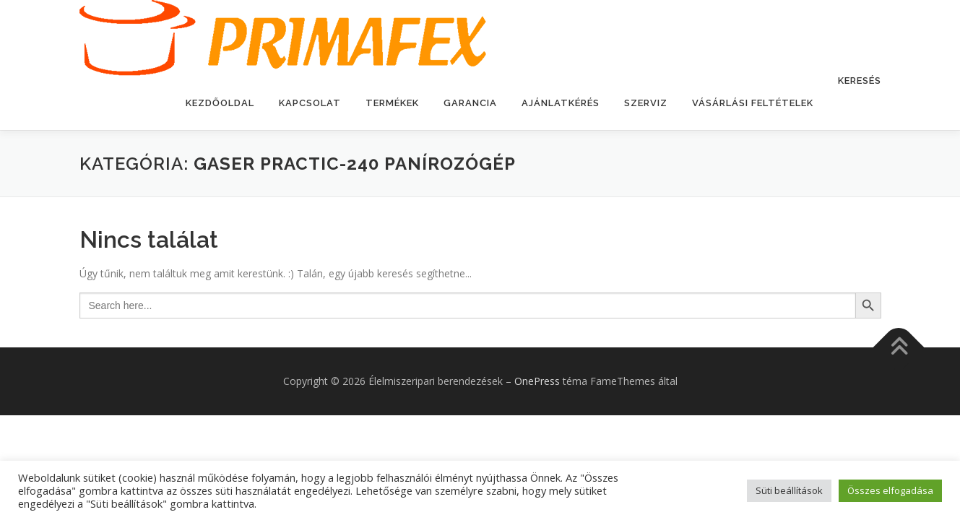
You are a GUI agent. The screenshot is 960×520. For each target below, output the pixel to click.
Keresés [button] (859, 80)
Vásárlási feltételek (752, 103)
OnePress (537, 381)
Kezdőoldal (220, 103)
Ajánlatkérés (561, 103)
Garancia (470, 103)
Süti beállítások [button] (789, 490)
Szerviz (645, 103)
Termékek (392, 103)
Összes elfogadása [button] (890, 490)
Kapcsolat (310, 103)
